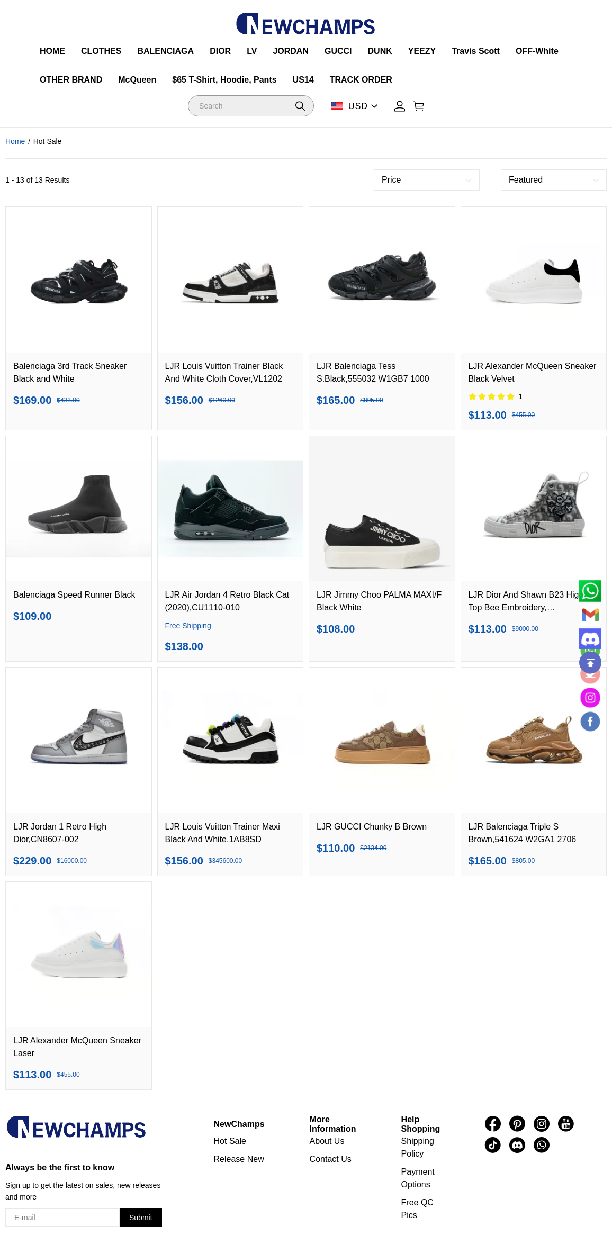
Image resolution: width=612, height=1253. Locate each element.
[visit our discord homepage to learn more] (517, 1145)
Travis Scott (476, 51)
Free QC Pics (417, 1209)
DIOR (220, 51)
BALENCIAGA (165, 51)
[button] (300, 106)
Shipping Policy (417, 1147)
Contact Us (331, 1159)
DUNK (380, 51)
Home (15, 141)
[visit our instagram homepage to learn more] (542, 1124)
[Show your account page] (399, 106)
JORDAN (291, 51)
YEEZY (422, 51)
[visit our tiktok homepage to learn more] (493, 1145)
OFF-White (537, 51)
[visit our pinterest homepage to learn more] (517, 1124)
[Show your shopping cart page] (418, 106)
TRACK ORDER (361, 79)
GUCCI (338, 51)
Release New (239, 1159)
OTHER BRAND (71, 79)
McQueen (137, 79)
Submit (140, 1217)
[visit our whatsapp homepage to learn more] (542, 1145)
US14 (303, 79)
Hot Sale (230, 1141)
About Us (327, 1141)
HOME (52, 51)
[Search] (251, 105)
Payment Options (418, 1178)
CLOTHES (101, 51)
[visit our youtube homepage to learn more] (566, 1124)
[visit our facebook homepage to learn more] (493, 1124)
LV (252, 51)
